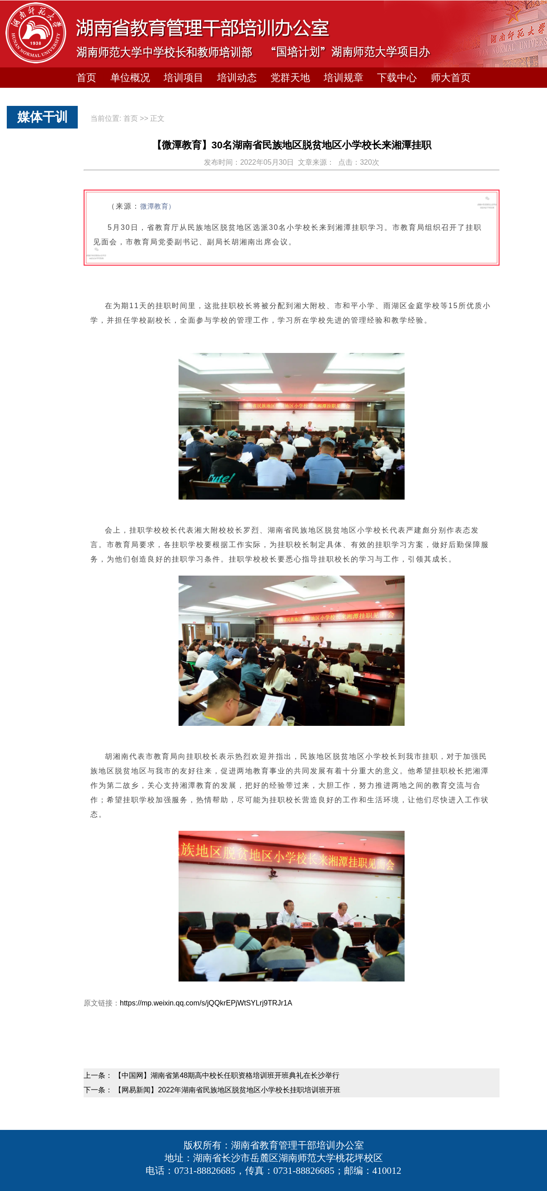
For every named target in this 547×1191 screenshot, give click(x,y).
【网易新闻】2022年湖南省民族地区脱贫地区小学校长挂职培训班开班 (227, 1090)
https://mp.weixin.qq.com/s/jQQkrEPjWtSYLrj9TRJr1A (206, 1003)
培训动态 (237, 77)
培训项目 (183, 77)
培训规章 (343, 77)
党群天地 (290, 77)
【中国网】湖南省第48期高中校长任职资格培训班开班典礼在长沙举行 (227, 1075)
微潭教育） (157, 206)
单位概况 (130, 77)
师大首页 (451, 77)
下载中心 (397, 77)
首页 (86, 77)
